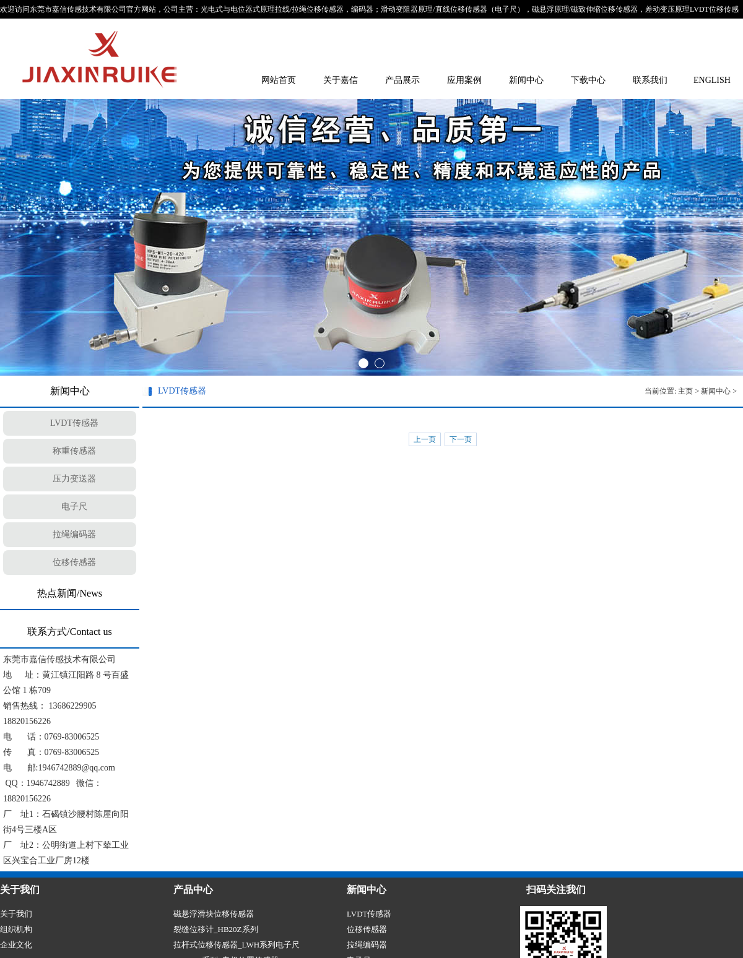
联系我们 (650, 80)
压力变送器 (74, 478)
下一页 (461, 439)
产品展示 (402, 80)
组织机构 (16, 929)
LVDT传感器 (74, 423)
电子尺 (74, 506)
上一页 (425, 439)
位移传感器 (74, 562)
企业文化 (16, 944)
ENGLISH (712, 80)
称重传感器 (74, 450)
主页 (685, 391)
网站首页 (278, 80)
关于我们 (16, 913)
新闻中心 (526, 80)
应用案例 (464, 80)
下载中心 (588, 80)
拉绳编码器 (74, 534)
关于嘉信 (340, 80)
